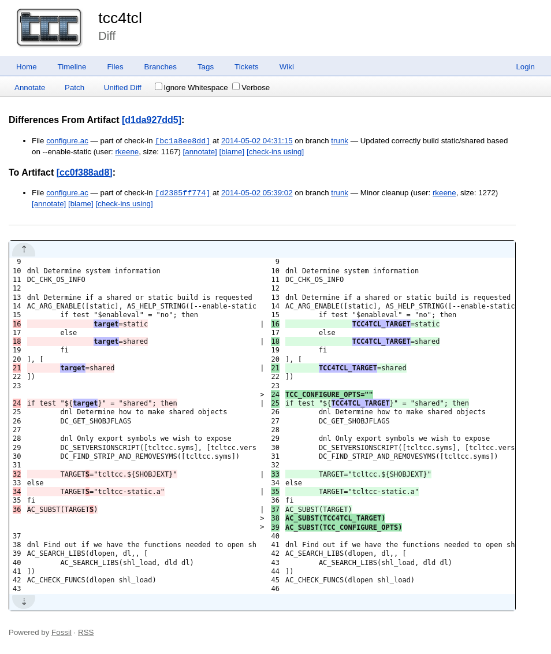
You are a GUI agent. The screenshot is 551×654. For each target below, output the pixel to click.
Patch (74, 87)
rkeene (127, 151)
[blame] (232, 151)
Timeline (72, 66)
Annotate (29, 87)
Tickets (246, 66)
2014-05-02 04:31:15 (257, 141)
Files (115, 66)
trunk (339, 141)
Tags (206, 66)
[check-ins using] (275, 151)
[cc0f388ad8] (85, 172)
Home (26, 66)
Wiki (287, 66)
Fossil (61, 632)
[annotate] (200, 151)
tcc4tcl (120, 18)
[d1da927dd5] (151, 120)
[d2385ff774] (182, 193)
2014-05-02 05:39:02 (257, 193)
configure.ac (67, 141)
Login (525, 66)
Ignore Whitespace (191, 87)
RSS (86, 632)
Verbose (251, 87)
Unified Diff (123, 87)
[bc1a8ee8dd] (182, 141)
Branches (160, 66)
